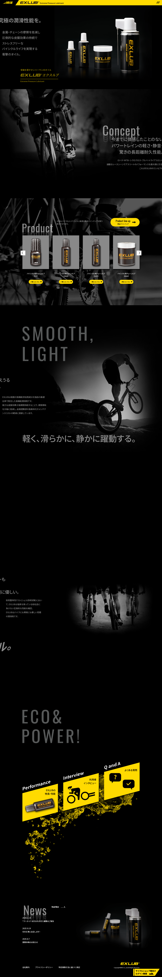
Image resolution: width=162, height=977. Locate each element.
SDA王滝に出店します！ (53, 930)
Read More (55, 906)
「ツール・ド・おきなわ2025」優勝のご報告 (53, 919)
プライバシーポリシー (44, 967)
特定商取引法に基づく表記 (69, 967)
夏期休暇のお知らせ (53, 940)
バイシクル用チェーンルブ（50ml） (96, 274)
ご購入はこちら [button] (34, 282)
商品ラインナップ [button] (123, 222)
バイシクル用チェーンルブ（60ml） (126, 274)
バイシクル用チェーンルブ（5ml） (36, 274)
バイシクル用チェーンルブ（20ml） (66, 274)
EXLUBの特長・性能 (50, 791)
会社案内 (25, 967)
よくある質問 (130, 770)
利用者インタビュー (90, 781)
